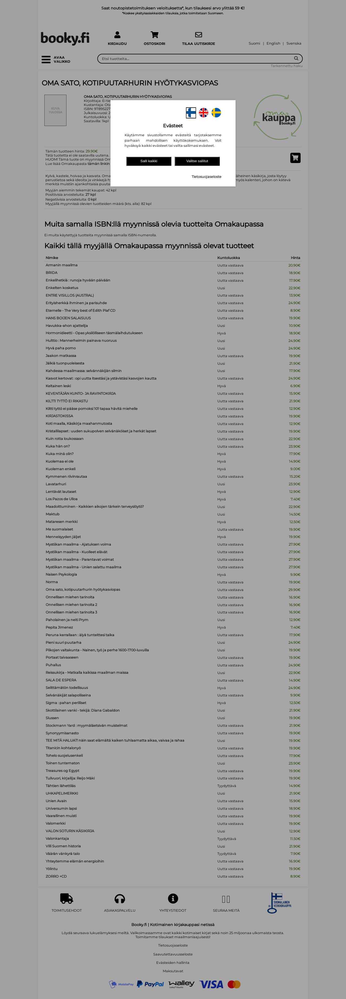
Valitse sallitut (197, 161)
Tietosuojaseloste (206, 177)
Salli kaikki (148, 161)
